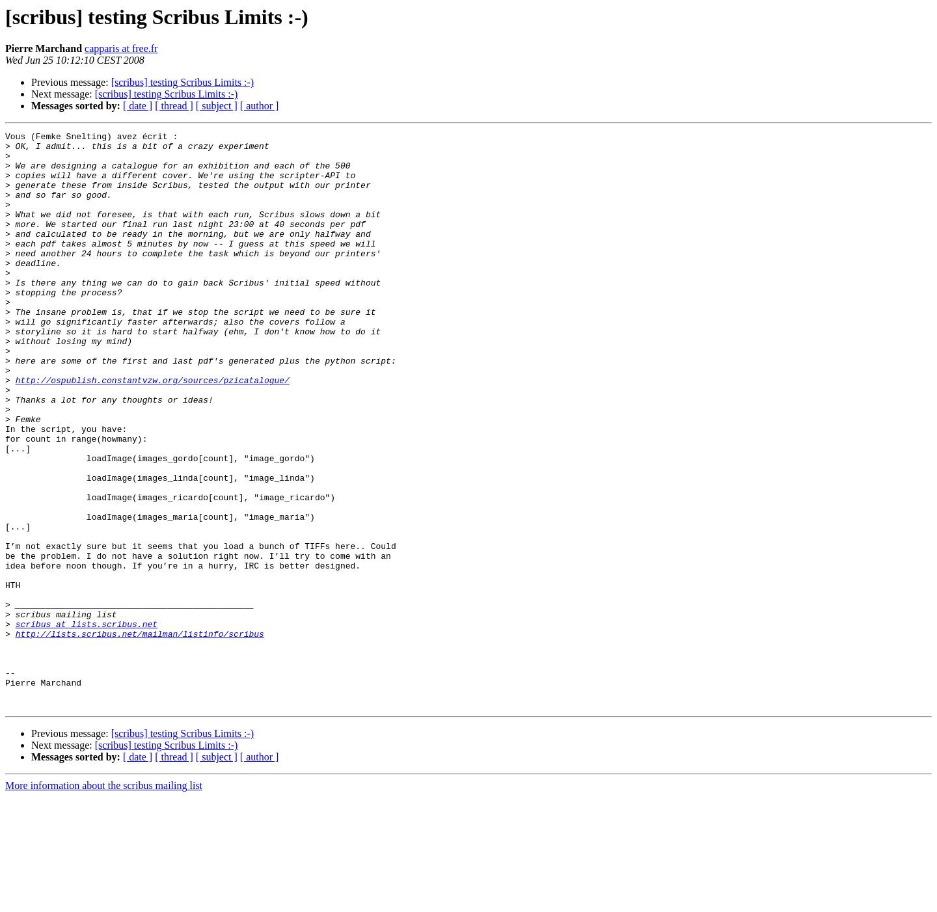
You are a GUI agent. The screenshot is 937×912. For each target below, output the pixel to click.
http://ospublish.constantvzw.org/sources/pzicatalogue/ (153, 430)
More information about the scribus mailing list (103, 900)
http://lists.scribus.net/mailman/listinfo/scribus (140, 735)
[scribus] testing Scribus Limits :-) (182, 82)
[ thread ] (174, 105)
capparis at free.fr (121, 48)
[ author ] (259, 105)
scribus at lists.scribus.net (86, 723)
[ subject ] (217, 105)
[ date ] (137, 105)
